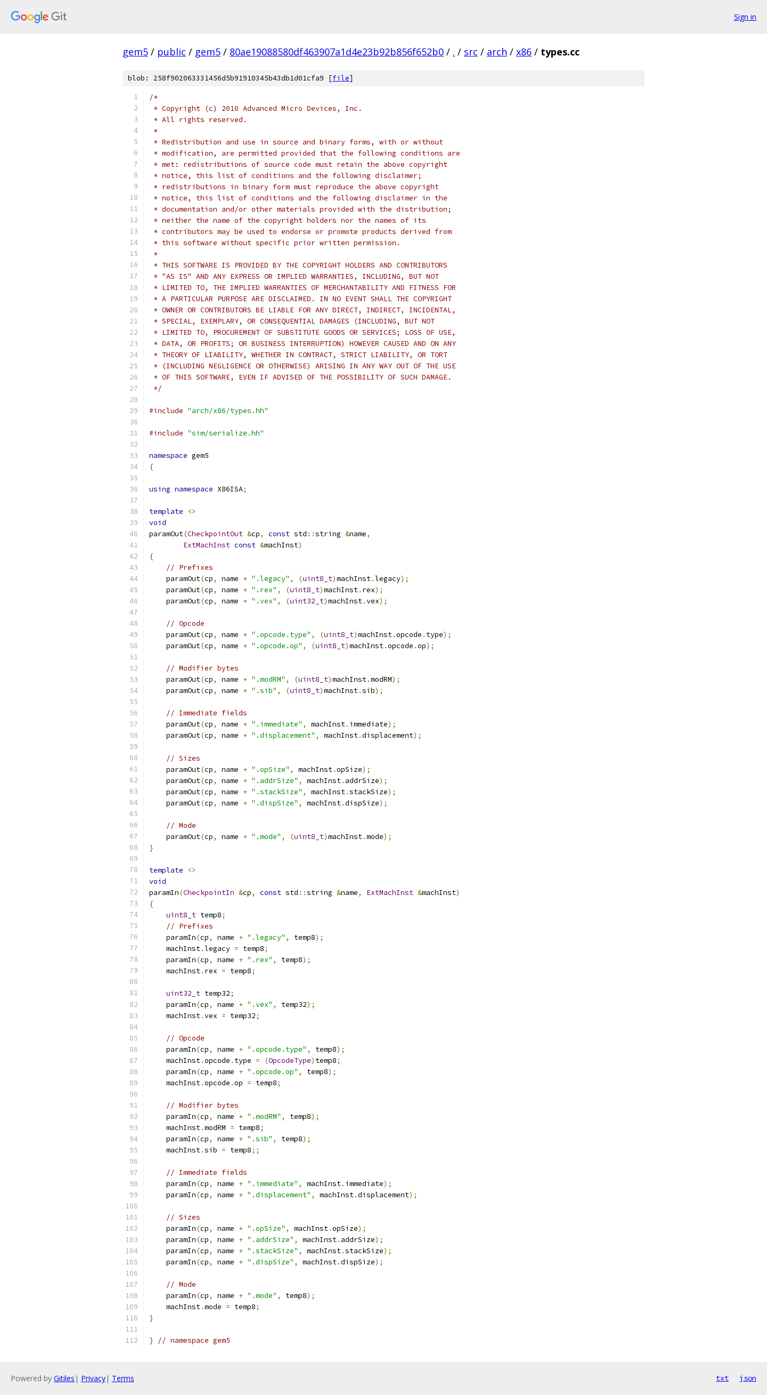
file (340, 78)
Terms (123, 1378)
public (171, 51)
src (471, 51)
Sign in (745, 17)
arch (497, 51)
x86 (524, 51)
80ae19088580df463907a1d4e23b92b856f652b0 (337, 51)
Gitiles (64, 1378)
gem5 (135, 51)
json (747, 1378)
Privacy (93, 1378)
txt (722, 1378)
